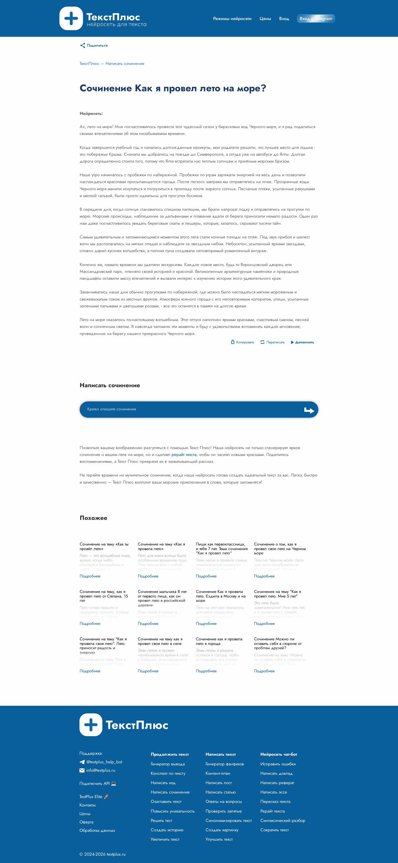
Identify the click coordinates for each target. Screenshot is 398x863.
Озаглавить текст (166, 801)
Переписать (276, 342)
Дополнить (304, 342)
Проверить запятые (224, 811)
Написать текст (221, 754)
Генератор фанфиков (225, 764)
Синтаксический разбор (282, 820)
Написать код (163, 783)
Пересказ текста (275, 801)
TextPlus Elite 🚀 (94, 797)
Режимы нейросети (232, 18)
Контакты (87, 805)
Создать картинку (222, 830)
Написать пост (219, 783)
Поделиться (97, 45)
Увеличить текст (165, 839)
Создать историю (167, 830)
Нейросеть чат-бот (278, 754)
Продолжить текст (170, 754)
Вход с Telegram (316, 18)
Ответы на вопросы (224, 801)
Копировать (245, 342)
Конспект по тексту (168, 773)
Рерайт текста (272, 811)
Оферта (86, 822)
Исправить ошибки (278, 764)
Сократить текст (274, 830)
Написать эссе (273, 792)
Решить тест (161, 820)
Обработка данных (97, 830)
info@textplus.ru (100, 770)
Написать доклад (276, 773)
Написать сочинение (125, 63)
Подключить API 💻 (97, 783)
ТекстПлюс (89, 63)
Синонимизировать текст (229, 820)
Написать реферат (277, 783)
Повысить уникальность (173, 811)
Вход (284, 18)
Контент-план (218, 773)
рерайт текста (184, 454)
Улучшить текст (219, 839)
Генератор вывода (168, 764)
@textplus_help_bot (104, 762)
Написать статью (221, 792)
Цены (265, 18)
